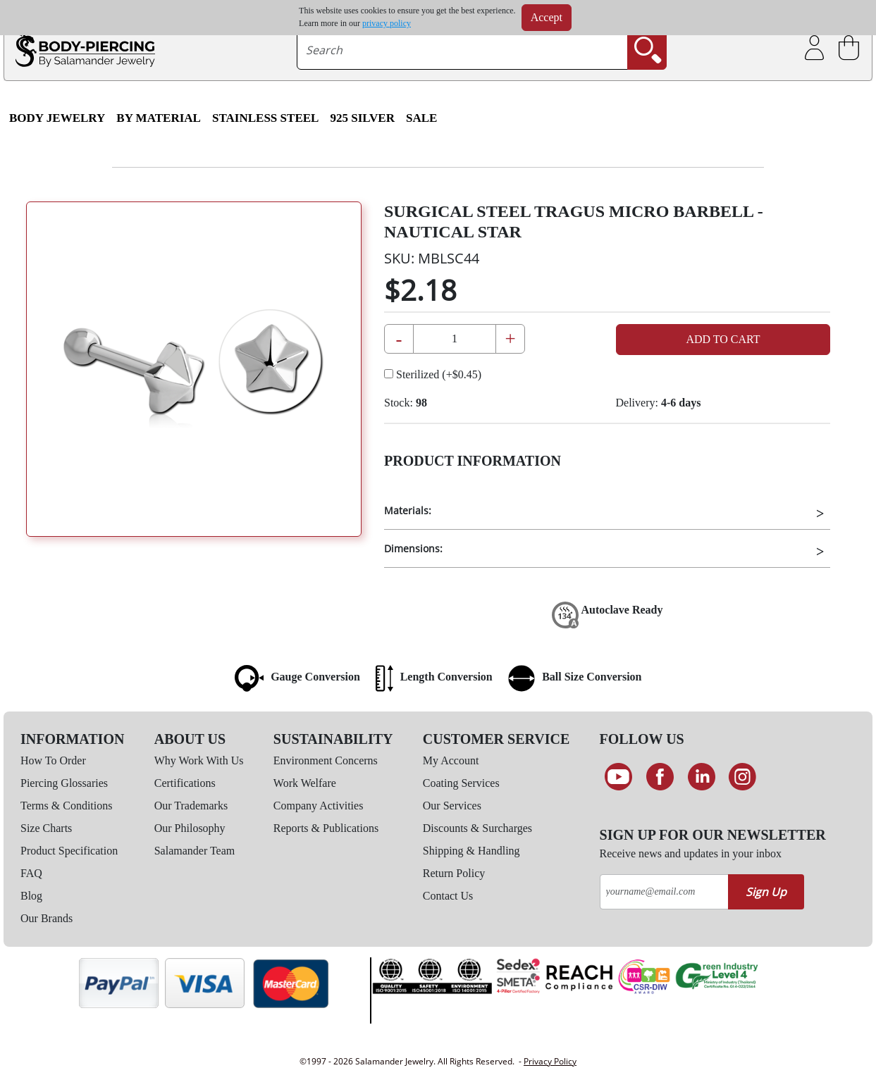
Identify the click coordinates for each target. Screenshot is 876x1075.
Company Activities (318, 806)
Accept (546, 17)
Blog (31, 896)
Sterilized (432, 374)
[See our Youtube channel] (619, 777)
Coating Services (461, 783)
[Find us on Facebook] (660, 777)
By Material (158, 118)
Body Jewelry (57, 118)
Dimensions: (413, 548)
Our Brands (46, 918)
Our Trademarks (191, 806)
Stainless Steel (265, 118)
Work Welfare (304, 783)
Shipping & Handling (471, 851)
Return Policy (454, 873)
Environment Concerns (325, 760)
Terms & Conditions (66, 806)
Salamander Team (194, 851)
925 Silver (362, 118)
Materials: (407, 510)
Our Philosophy (190, 828)
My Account (451, 760)
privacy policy (386, 23)
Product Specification (69, 851)
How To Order (53, 760)
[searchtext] (462, 50)
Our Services (452, 806)
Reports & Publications (325, 828)
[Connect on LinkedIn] (701, 777)
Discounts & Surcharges (477, 828)
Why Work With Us (199, 760)
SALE (421, 118)
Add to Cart (723, 339)
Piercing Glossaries (64, 783)
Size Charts (46, 828)
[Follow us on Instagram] (742, 777)
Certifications (185, 783)
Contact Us (448, 896)
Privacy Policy (550, 1061)
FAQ (31, 873)
